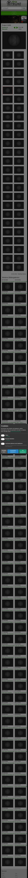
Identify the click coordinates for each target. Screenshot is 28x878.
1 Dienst (7, 436)
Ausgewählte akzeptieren (13, 451)
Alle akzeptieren (22, 451)
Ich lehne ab (4, 451)
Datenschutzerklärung (16, 431)
